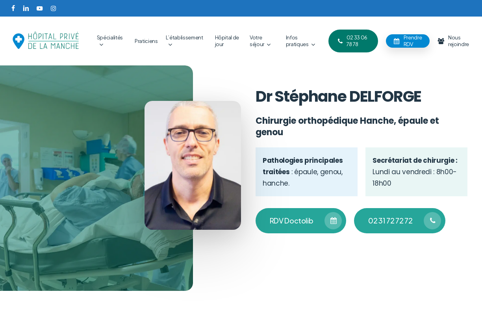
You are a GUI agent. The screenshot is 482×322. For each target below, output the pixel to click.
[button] (301, 220)
